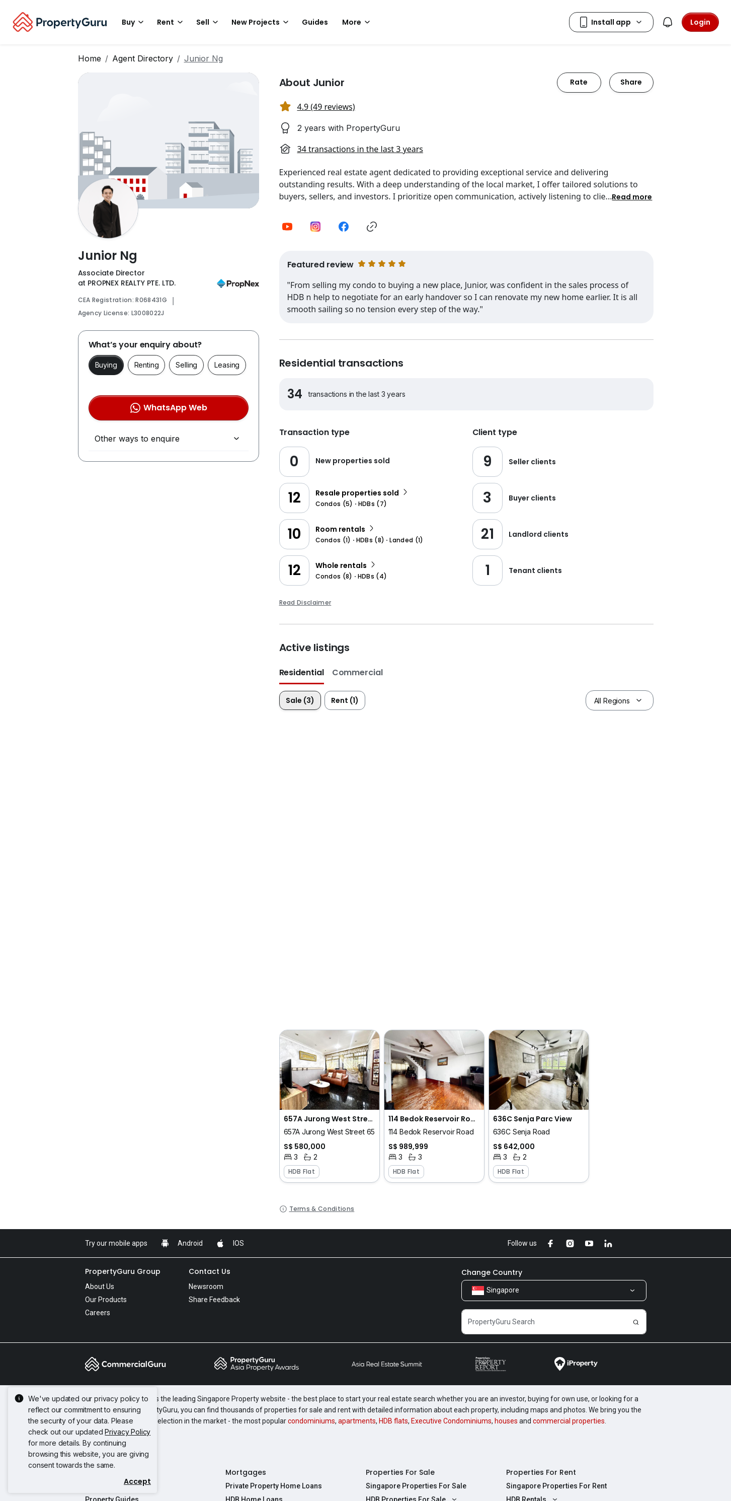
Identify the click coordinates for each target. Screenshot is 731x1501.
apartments (357, 1421)
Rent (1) (345, 700)
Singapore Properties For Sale (416, 1486)
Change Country (491, 1272)
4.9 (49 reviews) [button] (326, 106)
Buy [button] (134, 22)
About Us (99, 1286)
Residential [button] (301, 672)
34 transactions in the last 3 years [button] (360, 149)
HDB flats (393, 1421)
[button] (632, 196)
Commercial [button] (357, 672)
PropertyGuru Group (122, 1271)
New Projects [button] (261, 22)
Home (89, 58)
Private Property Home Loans (273, 1486)
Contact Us (209, 1271)
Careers (97, 1313)
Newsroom (206, 1286)
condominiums (311, 1421)
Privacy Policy (127, 1431)
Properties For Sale (400, 1472)
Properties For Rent (541, 1472)
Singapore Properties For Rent (556, 1486)
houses (506, 1421)
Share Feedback (214, 1300)
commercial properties (569, 1421)
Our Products (106, 1300)
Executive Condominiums (451, 1421)
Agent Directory (142, 58)
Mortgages (245, 1472)
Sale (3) (300, 700)
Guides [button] (315, 22)
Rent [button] (171, 22)
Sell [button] (208, 22)
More (357, 22)
